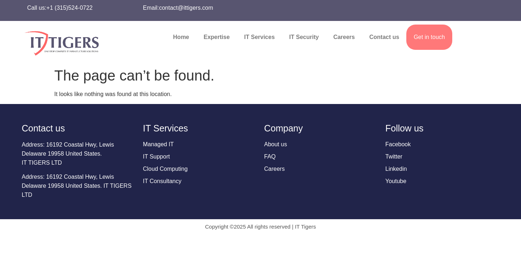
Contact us (384, 37)
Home (181, 37)
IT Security (304, 37)
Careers (344, 37)
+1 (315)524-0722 (69, 8)
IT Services (259, 37)
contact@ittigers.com (186, 8)
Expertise (217, 37)
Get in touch (429, 37)
